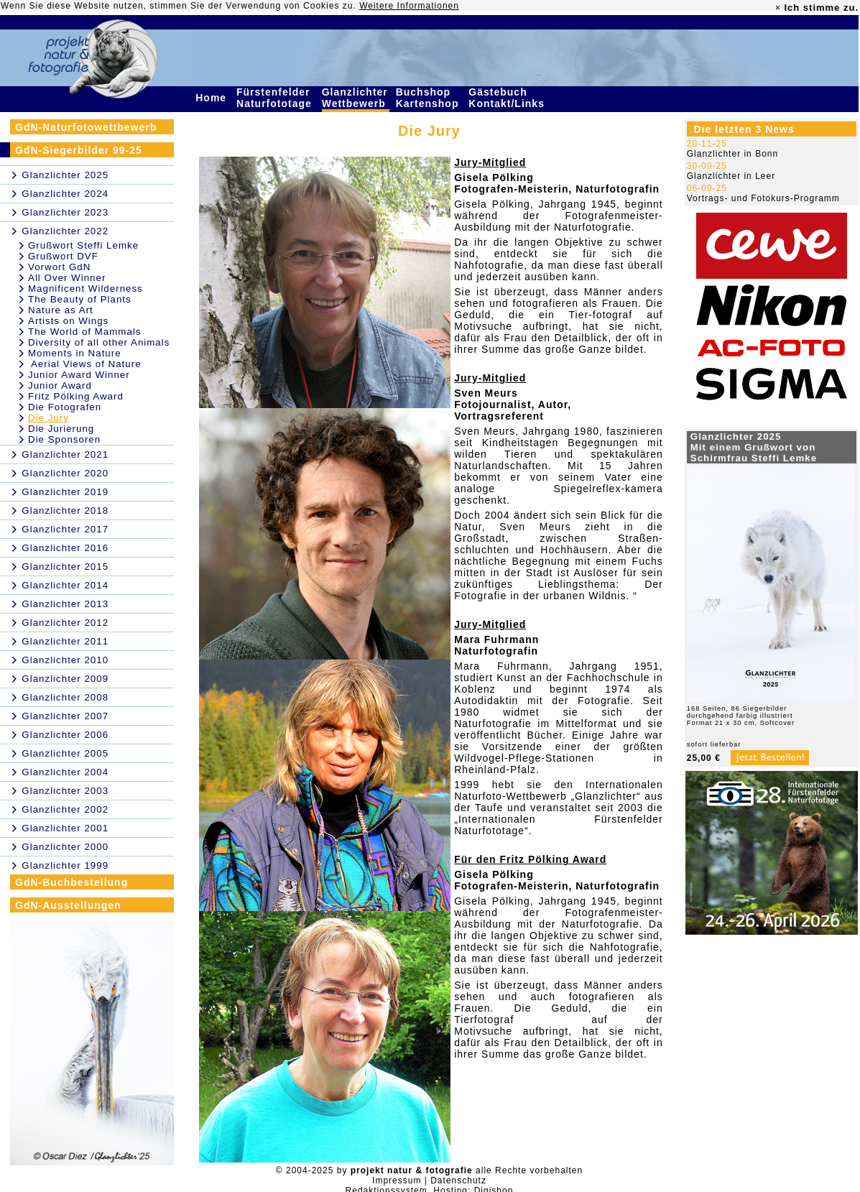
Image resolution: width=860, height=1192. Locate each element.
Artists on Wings (68, 320)
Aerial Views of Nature (85, 364)
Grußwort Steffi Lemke (83, 245)
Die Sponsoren (64, 439)
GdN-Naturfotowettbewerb (86, 127)
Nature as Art (60, 310)
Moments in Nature (74, 353)
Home (212, 97)
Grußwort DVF (63, 256)
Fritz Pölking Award (76, 396)
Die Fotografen (64, 407)
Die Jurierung (61, 428)
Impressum (396, 1180)
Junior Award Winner (79, 374)
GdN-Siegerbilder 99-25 (78, 150)
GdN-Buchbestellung (71, 882)
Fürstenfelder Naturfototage (275, 97)
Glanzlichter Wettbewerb (355, 97)
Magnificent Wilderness (85, 288)
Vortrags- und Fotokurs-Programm (763, 198)
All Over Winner (67, 277)
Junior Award (60, 385)
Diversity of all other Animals (99, 342)
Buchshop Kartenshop (429, 97)
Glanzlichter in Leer (731, 176)
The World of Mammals (85, 331)
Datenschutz (458, 1180)
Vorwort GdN (59, 267)
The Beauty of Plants (79, 299)
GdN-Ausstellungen (68, 905)
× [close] (778, 8)
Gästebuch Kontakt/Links (507, 97)
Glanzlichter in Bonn (732, 154)
